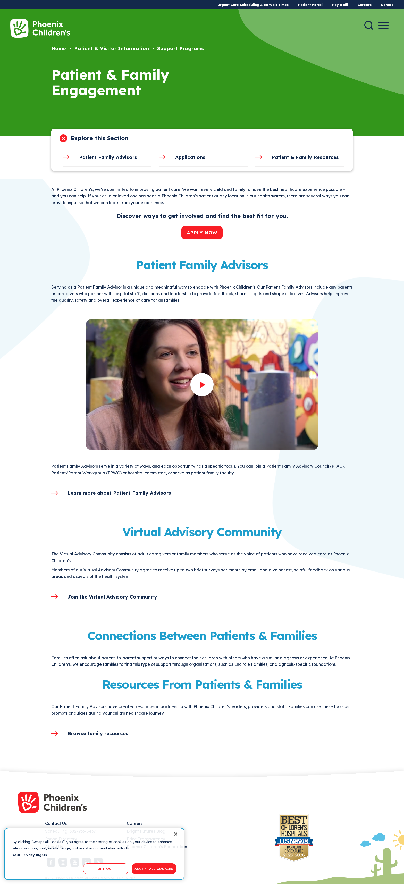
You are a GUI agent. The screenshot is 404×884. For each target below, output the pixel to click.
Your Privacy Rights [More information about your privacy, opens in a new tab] (29, 855)
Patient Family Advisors (108, 157)
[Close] (175, 834)
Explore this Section (99, 138)
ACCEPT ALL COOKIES (153, 868)
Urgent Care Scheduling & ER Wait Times (253, 5)
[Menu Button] (383, 25)
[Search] (369, 25)
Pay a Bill (340, 5)
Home (58, 48)
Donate (387, 5)
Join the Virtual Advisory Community (112, 597)
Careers (364, 5)
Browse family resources (98, 733)
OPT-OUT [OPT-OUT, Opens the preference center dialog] (105, 868)
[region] (94, 854)
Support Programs (180, 48)
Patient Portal (310, 5)
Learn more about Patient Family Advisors (119, 493)
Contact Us (56, 823)
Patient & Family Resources (305, 157)
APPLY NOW (202, 233)
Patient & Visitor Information (111, 48)
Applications (190, 157)
